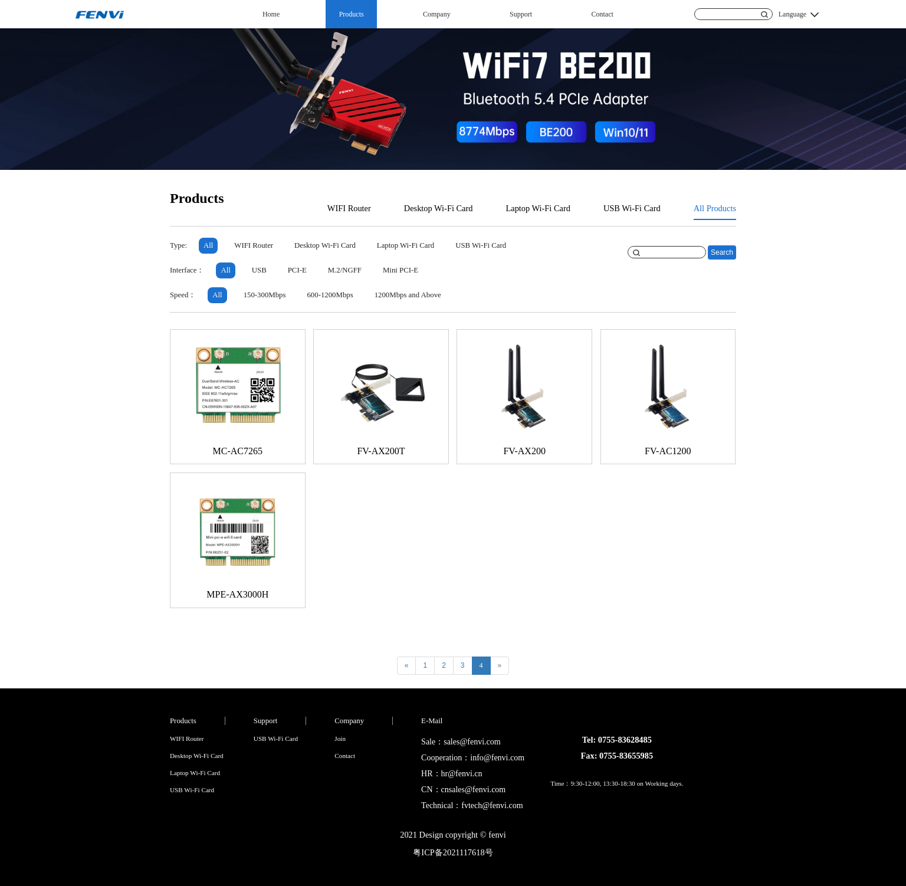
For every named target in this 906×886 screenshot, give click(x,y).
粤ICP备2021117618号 (453, 852)
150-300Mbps (265, 295)
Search (722, 252)
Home (271, 14)
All (208, 245)
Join (340, 738)
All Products (715, 208)
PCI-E (297, 270)
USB (259, 270)
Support (521, 14)
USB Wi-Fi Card (632, 208)
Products (351, 14)
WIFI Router (349, 208)
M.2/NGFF (345, 270)
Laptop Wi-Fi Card (537, 208)
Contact (602, 14)
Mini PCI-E (400, 270)
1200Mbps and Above (408, 295)
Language (792, 14)
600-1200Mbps (330, 295)
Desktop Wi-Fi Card (438, 208)
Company (437, 14)
